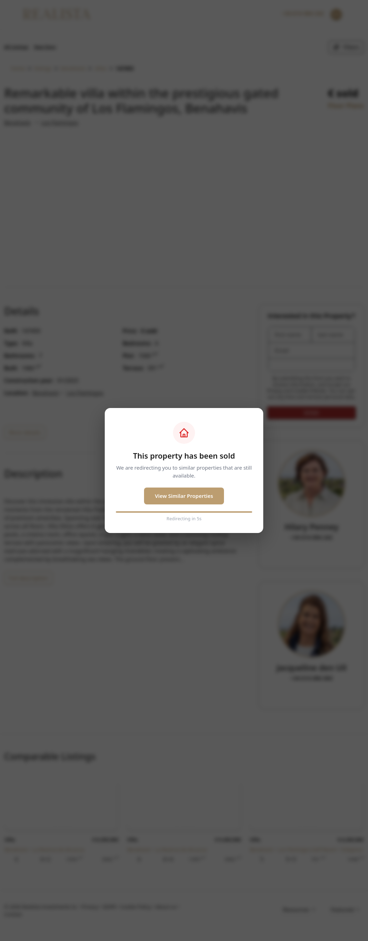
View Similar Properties (184, 495)
